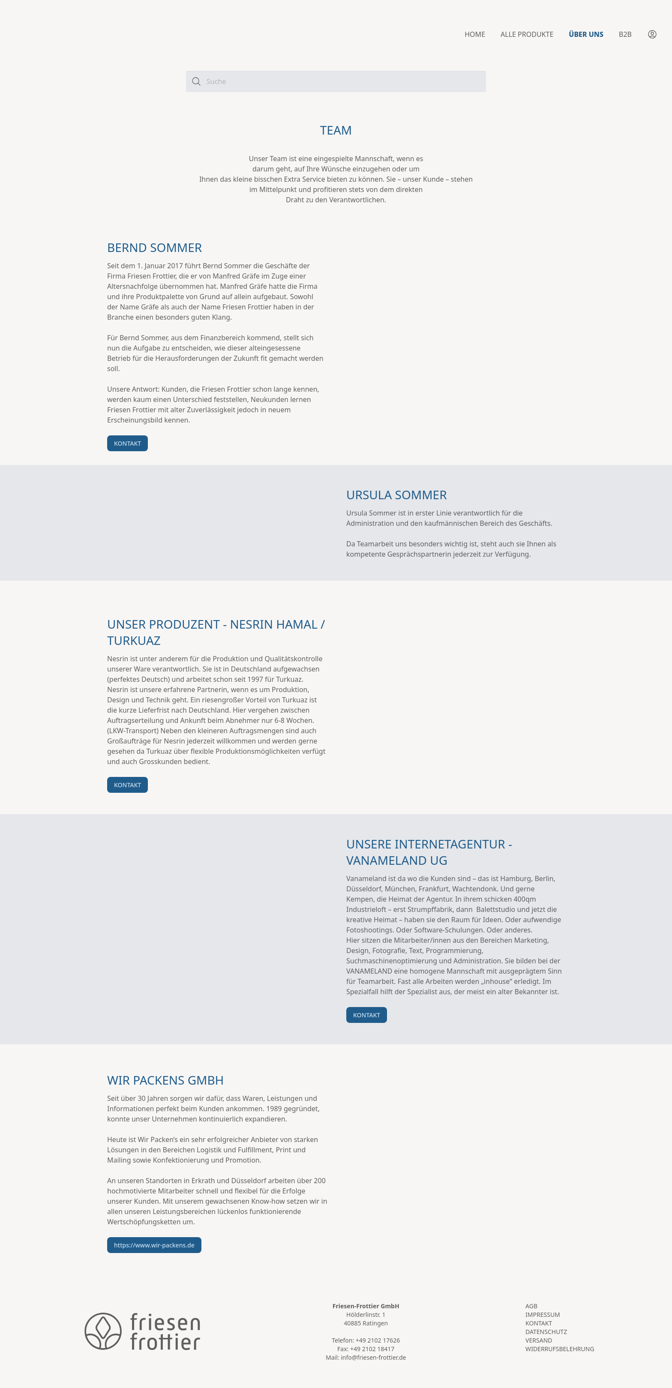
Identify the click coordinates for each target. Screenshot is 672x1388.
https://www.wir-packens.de (154, 1245)
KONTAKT (127, 443)
